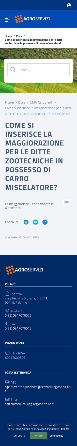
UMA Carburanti (41, 102)
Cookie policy (56, 436)
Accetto (39, 436)
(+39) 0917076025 (18, 315)
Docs (19, 36)
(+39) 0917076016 (18, 328)
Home (8, 36)
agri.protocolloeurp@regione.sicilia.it (29, 404)
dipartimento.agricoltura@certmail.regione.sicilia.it (38, 389)
